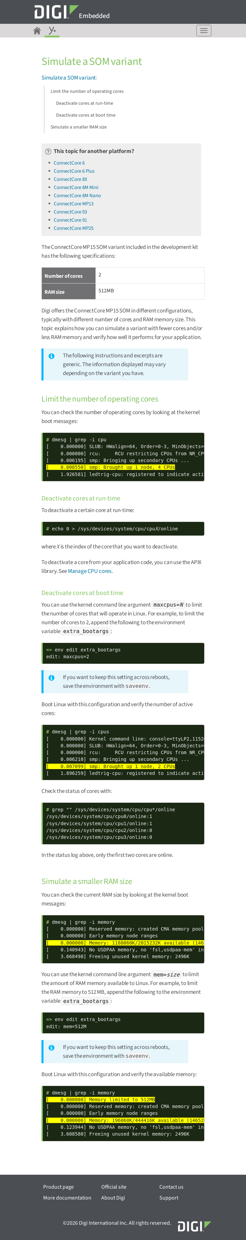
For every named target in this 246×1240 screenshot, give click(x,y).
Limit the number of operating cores (87, 91)
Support (168, 1198)
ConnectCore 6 (69, 163)
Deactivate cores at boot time (86, 115)
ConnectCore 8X (70, 179)
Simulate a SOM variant (68, 78)
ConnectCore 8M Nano (77, 195)
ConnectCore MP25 (73, 228)
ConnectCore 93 (70, 212)
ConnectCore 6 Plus (74, 171)
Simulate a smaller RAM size (79, 127)
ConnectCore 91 (70, 220)
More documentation (67, 1198)
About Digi (113, 1198)
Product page (58, 1187)
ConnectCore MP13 (73, 203)
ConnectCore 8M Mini (76, 187)
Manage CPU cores (89, 571)
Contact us (171, 1187)
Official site (113, 1187)
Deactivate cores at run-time (84, 103)
